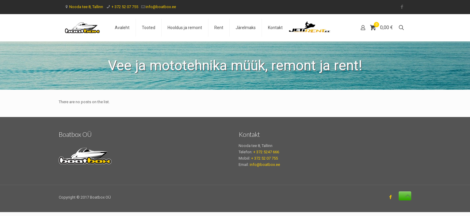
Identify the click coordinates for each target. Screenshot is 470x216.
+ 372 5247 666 (266, 152)
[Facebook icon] (402, 7)
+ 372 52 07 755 (124, 6)
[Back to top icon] (405, 195)
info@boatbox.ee (161, 6)
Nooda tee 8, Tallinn (86, 6)
